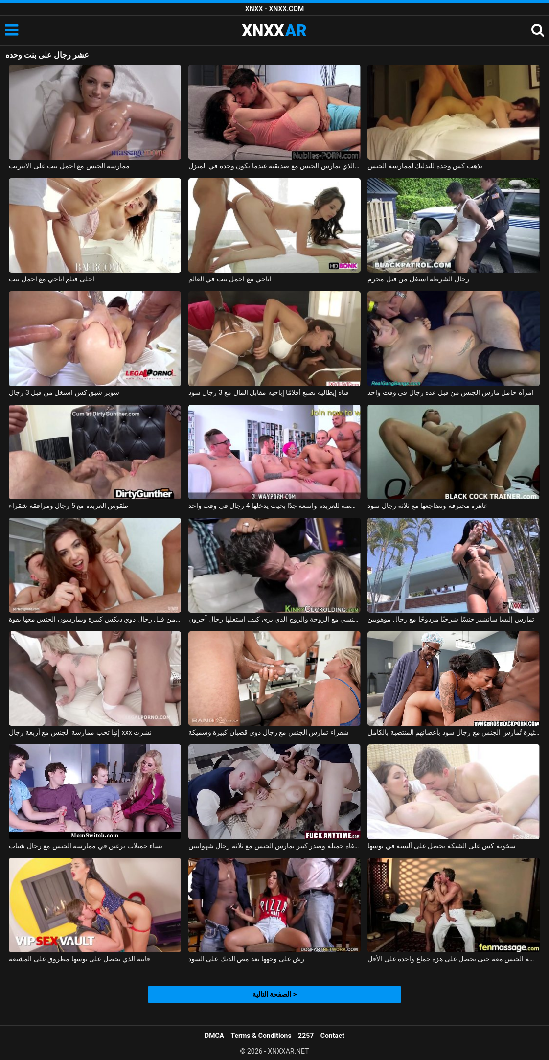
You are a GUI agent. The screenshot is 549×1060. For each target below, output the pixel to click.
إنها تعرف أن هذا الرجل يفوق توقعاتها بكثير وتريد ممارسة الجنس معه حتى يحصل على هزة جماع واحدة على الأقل (453, 959)
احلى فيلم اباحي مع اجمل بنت (51, 279)
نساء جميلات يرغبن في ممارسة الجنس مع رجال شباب (85, 846)
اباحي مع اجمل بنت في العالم (230, 279)
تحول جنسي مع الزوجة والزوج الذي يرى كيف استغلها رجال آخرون (274, 619)
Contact (332, 1035)
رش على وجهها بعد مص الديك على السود (246, 959)
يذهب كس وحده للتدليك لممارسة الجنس (424, 166)
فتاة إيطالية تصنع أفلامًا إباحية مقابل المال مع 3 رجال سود (268, 392)
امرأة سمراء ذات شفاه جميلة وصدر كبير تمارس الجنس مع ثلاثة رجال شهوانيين (274, 846)
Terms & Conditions (261, 1035)
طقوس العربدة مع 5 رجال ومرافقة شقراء (68, 505)
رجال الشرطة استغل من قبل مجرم (418, 279)
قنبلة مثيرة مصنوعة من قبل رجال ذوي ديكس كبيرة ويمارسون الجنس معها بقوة (95, 619)
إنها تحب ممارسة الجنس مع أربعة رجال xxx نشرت (80, 732)
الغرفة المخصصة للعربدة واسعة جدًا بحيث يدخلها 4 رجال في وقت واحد (274, 505)
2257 (306, 1035)
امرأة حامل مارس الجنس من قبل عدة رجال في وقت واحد (450, 392)
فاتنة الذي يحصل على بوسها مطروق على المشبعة (79, 959)
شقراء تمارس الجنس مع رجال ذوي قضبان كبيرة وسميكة (268, 732)
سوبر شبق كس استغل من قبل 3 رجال (64, 392)
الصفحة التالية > (274, 994)
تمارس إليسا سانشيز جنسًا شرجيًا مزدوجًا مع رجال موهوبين (450, 619)
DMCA (214, 1035)
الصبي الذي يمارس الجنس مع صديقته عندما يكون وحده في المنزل (274, 166)
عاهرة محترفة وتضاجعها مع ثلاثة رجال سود (427, 505)
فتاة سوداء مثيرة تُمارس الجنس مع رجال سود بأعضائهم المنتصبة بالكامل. (453, 732)
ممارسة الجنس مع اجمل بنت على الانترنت (69, 166)
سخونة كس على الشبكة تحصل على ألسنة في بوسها (441, 846)
